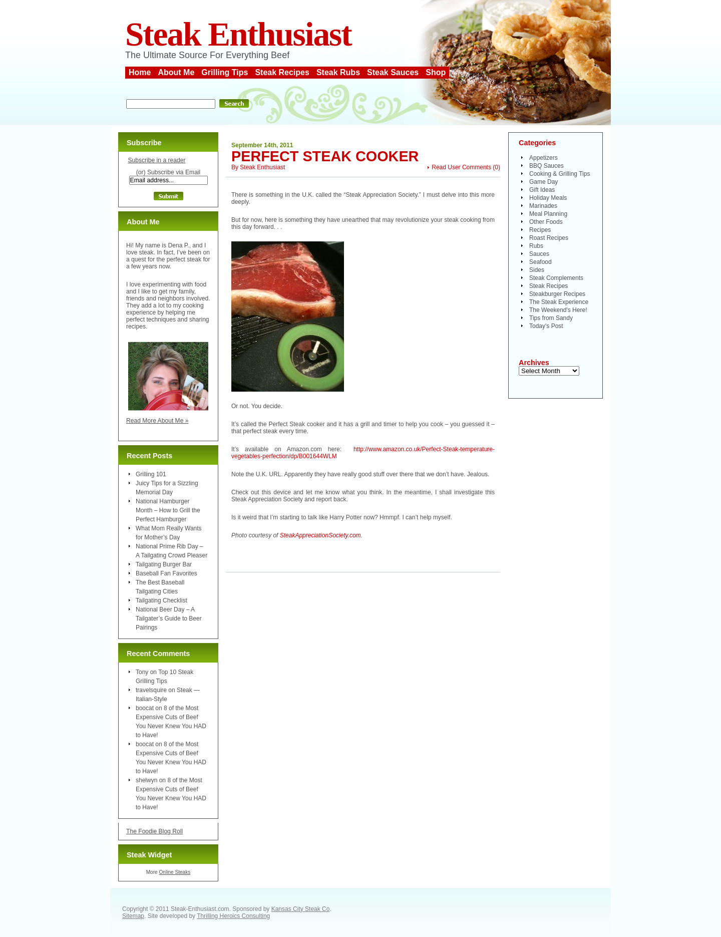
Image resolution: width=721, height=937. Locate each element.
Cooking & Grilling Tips (559, 173)
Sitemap (133, 915)
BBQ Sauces (546, 165)
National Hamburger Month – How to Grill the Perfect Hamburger (168, 510)
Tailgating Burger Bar (164, 564)
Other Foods (546, 221)
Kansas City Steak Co (300, 908)
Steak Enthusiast (238, 34)
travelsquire (151, 690)
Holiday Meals (548, 197)
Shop (436, 72)
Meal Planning (548, 213)
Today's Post (546, 326)
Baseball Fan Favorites (166, 573)
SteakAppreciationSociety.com (320, 535)
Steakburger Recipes (557, 293)
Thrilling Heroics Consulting (233, 915)
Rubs (536, 245)
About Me (176, 72)
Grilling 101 (151, 474)
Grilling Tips (224, 72)
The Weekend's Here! (558, 310)
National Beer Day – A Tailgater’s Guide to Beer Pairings (169, 618)
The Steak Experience (558, 301)
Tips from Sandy (551, 318)
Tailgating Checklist (161, 600)
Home (140, 72)
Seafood (540, 261)
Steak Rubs (338, 72)
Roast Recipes (548, 237)
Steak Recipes (282, 72)
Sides (536, 269)
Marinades (543, 205)
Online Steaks (174, 872)
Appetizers (543, 157)
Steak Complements (556, 277)
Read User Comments (461, 167)
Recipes (540, 229)
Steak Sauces (393, 72)
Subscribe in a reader (156, 160)
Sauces (539, 253)
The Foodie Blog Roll (154, 831)
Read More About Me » (157, 420)
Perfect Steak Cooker (325, 156)
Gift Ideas (542, 189)
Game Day (543, 181)
